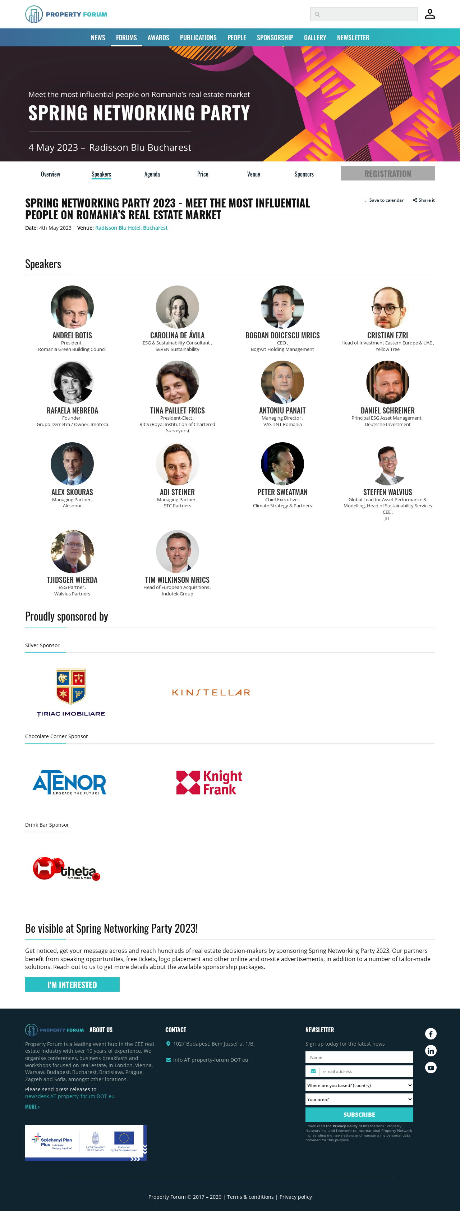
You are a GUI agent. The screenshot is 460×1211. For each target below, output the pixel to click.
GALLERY (315, 37)
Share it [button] (423, 200)
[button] (383, 200)
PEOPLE (236, 37)
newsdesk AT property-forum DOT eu (70, 1096)
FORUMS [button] (126, 37)
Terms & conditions (250, 1196)
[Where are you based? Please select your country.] (359, 1085)
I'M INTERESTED (72, 984)
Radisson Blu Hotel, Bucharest (131, 227)
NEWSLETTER (353, 37)
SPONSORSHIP (275, 37)
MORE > (32, 1106)
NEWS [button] (98, 37)
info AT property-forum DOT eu (210, 1059)
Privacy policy (296, 1196)
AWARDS (158, 37)
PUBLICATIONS (198, 37)
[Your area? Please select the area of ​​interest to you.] (359, 1099)
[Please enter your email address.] (359, 1071)
